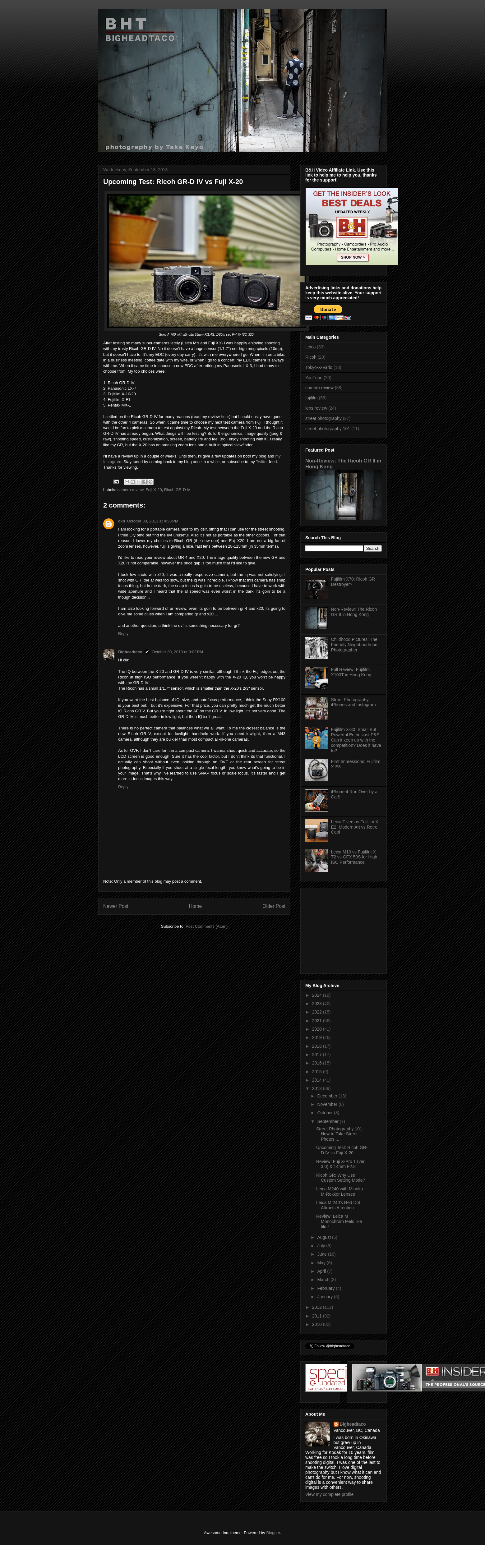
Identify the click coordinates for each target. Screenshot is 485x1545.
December (327, 1095)
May (321, 1262)
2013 (317, 1088)
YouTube (313, 377)
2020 (317, 1029)
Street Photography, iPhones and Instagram (353, 702)
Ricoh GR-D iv (177, 489)
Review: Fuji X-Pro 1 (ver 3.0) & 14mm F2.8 (340, 1164)
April (322, 1271)
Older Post (273, 906)
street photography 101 (327, 428)
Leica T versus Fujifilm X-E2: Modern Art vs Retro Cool (355, 827)
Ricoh (310, 357)
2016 (317, 1062)
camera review (131, 489)
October (325, 1112)
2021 (317, 1020)
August (324, 1237)
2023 (317, 1003)
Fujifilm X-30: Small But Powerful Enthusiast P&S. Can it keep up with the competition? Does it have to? (356, 740)
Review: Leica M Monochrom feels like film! (339, 1221)
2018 (317, 1046)
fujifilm (311, 397)
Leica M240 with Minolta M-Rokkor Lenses (339, 1191)
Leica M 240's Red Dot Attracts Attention (338, 1205)
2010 (317, 1324)
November (327, 1104)
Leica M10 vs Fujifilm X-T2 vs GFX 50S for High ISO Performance (354, 857)
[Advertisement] (344, 929)
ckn (121, 521)
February (326, 1288)
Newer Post (115, 906)
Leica (310, 346)
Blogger (273, 1532)
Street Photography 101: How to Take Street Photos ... (339, 1134)
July (321, 1245)
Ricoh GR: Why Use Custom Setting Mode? (340, 1178)
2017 (317, 1054)
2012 (317, 1307)
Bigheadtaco (130, 652)
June (322, 1254)
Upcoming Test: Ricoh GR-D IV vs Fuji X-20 (341, 1150)
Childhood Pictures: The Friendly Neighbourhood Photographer (354, 644)
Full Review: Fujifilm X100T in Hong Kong (351, 672)
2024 (317, 995)
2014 (317, 1080)
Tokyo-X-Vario (318, 367)
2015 (317, 1071)
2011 (317, 1315)
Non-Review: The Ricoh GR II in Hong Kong (354, 612)
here (225, 416)
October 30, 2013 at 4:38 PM (152, 521)
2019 (317, 1037)
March (323, 1279)
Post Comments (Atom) (207, 926)
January (325, 1296)
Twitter (262, 461)
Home (195, 906)
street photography (323, 418)
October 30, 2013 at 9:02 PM (177, 652)
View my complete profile (329, 1494)
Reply (123, 633)
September (328, 1121)
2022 (317, 1011)
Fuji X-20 (154, 489)
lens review (316, 408)
